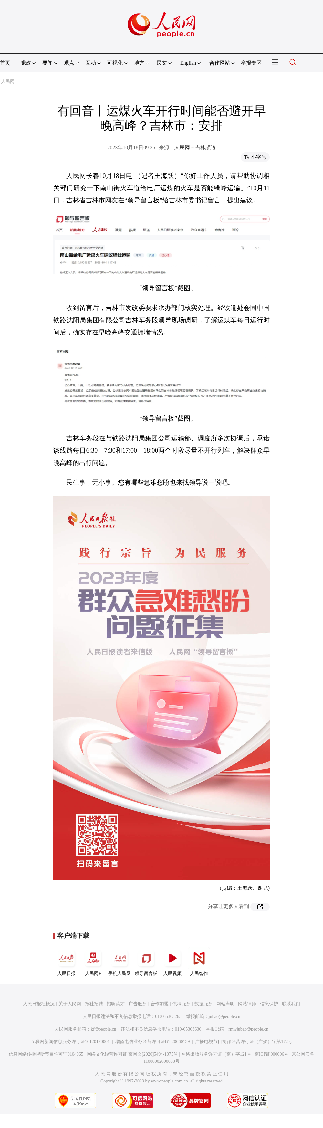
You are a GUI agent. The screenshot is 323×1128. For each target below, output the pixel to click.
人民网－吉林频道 (195, 147)
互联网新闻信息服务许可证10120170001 (70, 1041)
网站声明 (225, 1003)
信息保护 (269, 1003)
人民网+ (93, 961)
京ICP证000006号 (272, 1054)
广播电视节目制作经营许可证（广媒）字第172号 (243, 1041)
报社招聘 (94, 1003)
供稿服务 (181, 1003)
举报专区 (251, 63)
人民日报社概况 (39, 1003)
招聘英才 (116, 1003)
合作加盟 (160, 1003)
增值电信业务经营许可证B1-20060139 (152, 1041)
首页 (5, 63)
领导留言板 (146, 961)
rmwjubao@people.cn (248, 1029)
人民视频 (172, 961)
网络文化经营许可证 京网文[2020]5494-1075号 (132, 1054)
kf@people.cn (103, 1029)
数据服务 (203, 1003)
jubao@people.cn (224, 1016)
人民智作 (199, 961)
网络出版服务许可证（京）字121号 (216, 1054)
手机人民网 (119, 961)
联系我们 (291, 1003)
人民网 (8, 81)
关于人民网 (69, 1003)
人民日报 (66, 961)
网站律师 (247, 1003)
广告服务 (138, 1003)
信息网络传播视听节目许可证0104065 (46, 1054)
